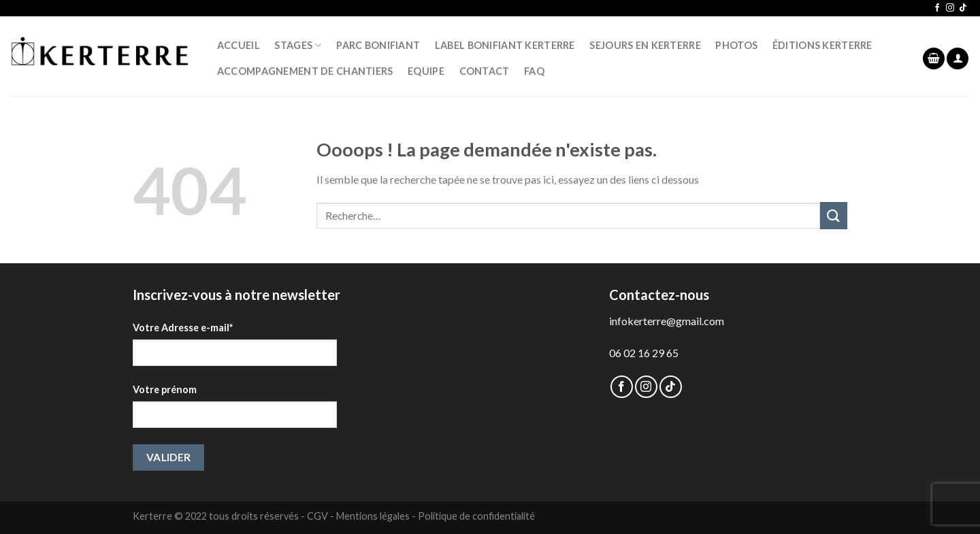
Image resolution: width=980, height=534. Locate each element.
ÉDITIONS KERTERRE (822, 45)
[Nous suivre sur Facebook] (937, 8)
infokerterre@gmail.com (666, 320)
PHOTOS (736, 45)
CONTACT (484, 71)
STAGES (297, 45)
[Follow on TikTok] (963, 8)
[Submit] (833, 215)
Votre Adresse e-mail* (183, 327)
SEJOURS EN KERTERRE (644, 45)
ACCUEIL (238, 45)
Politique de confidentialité (476, 516)
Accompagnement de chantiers (305, 71)
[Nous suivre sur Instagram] (950, 8)
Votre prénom (165, 389)
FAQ (534, 71)
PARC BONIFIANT (378, 45)
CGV (317, 516)
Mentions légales (373, 516)
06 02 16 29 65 (644, 352)
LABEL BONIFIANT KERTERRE (505, 45)
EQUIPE (426, 71)
